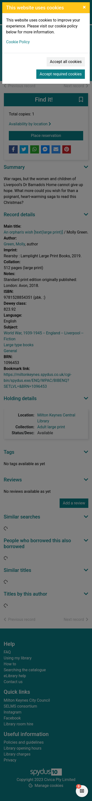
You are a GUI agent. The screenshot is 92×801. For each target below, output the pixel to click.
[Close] (84, 7)
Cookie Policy (18, 42)
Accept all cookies (66, 61)
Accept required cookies (60, 74)
